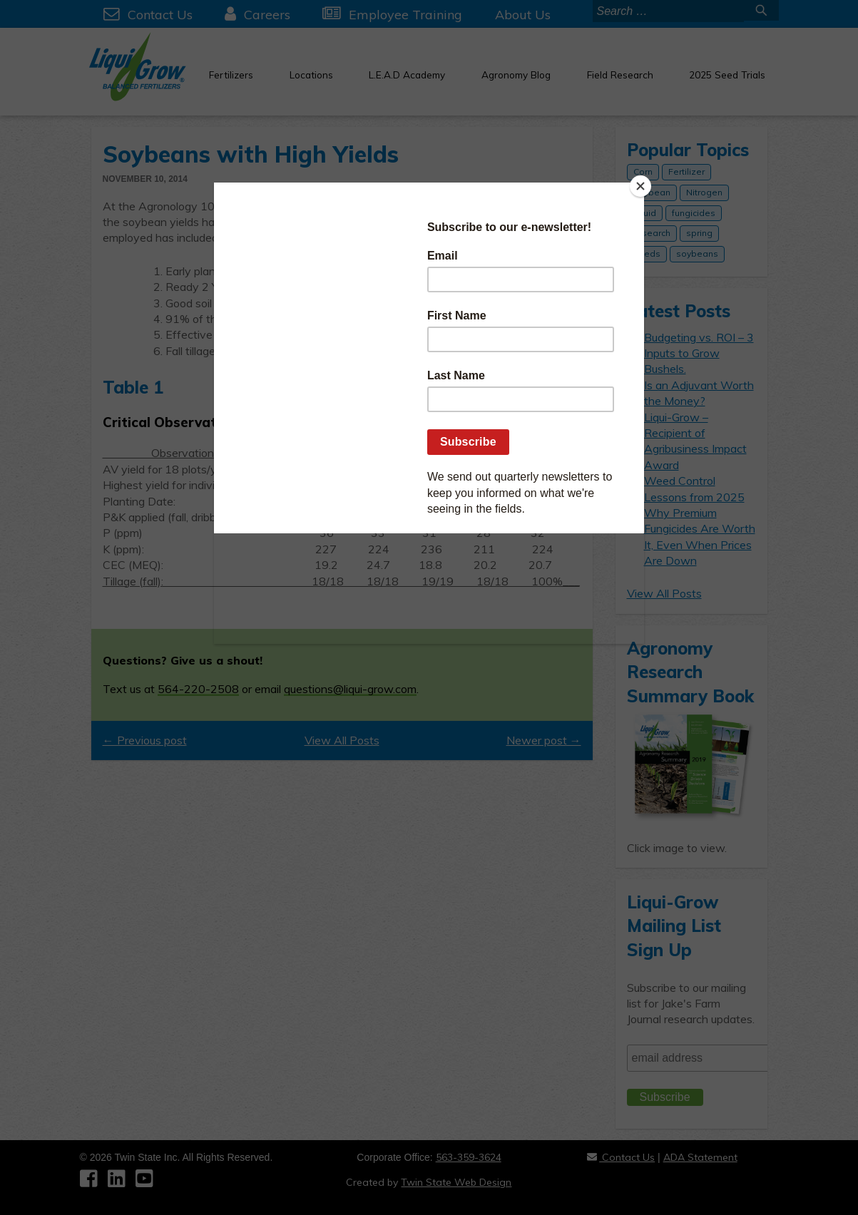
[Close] (640, 186)
